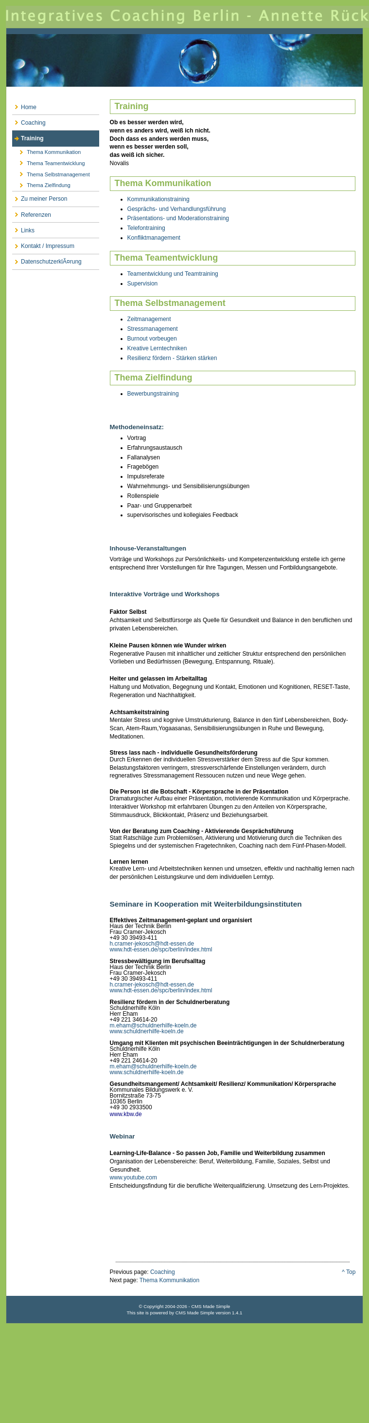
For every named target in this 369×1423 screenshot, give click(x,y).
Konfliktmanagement (153, 237)
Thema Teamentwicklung (48, 162)
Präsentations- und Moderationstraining (178, 218)
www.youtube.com (133, 1177)
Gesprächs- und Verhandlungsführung (176, 209)
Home (24, 105)
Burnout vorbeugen (152, 338)
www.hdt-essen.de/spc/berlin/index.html (161, 949)
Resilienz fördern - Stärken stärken (172, 358)
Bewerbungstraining (153, 393)
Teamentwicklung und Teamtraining (172, 273)
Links (23, 228)
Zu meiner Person (39, 197)
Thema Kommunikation (46, 151)
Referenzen (31, 212)
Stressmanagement (152, 328)
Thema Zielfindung (41, 184)
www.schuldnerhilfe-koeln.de (147, 1031)
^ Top (348, 1272)
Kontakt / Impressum (43, 243)
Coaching (29, 120)
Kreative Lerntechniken (157, 348)
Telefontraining (146, 228)
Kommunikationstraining (158, 199)
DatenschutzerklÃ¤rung (47, 260)
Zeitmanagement (149, 319)
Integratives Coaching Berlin (184, 57)
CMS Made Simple (195, 1312)
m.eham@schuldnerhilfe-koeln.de (153, 1025)
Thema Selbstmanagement (51, 173)
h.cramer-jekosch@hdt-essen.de (152, 943)
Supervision (142, 283)
